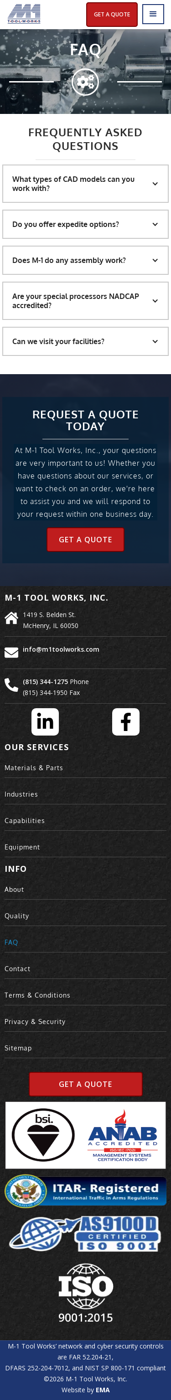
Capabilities (25, 820)
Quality (17, 916)
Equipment (22, 847)
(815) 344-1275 (45, 681)
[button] (153, 14)
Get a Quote (85, 540)
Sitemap (18, 1048)
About (14, 889)
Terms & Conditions (38, 995)
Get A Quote (112, 14)
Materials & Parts (34, 768)
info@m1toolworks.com (61, 649)
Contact (18, 969)
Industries (21, 794)
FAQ (11, 942)
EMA (103, 1389)
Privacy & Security (35, 1021)
